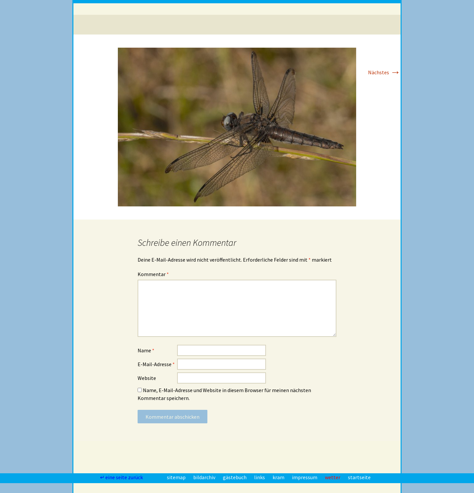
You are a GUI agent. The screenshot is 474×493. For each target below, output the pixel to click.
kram (279, 477)
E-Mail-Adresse (156, 364)
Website (147, 378)
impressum (305, 477)
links (260, 477)
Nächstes (384, 72)
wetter (333, 477)
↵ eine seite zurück (122, 477)
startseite (359, 477)
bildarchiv (204, 477)
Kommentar (153, 274)
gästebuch (235, 477)
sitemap (177, 477)
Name (146, 350)
